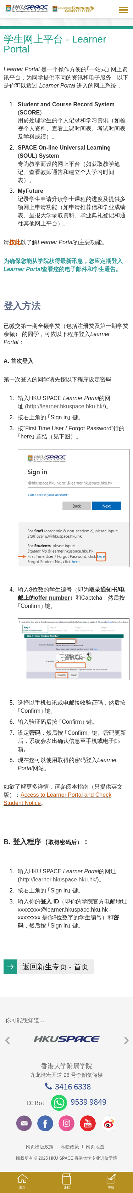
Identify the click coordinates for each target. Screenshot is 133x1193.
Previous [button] (7, 1040)
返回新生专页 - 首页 (55, 967)
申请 (111, 1185)
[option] (66, 1039)
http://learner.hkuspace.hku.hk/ (65, 406)
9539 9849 (78, 1101)
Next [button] (126, 1040)
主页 (22, 1184)
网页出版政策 (40, 1146)
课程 (66, 1184)
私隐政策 (70, 1146)
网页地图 (95, 1146)
